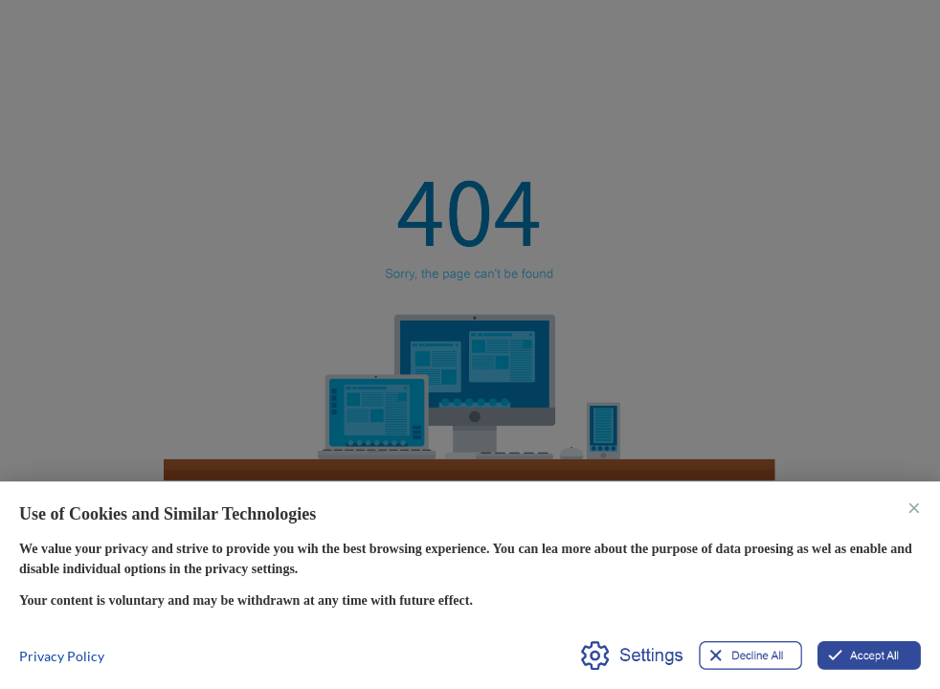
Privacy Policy (61, 656)
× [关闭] (914, 507)
